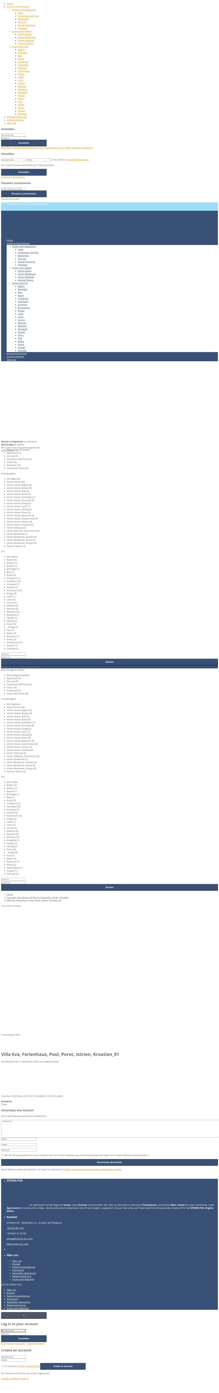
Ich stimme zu (71, 159)
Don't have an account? (13, 1346)
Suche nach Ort (20, 46)
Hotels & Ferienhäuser (18, 6)
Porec (21, 98)
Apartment (23, 19)
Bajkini (21, 49)
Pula (20, 101)
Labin (20, 77)
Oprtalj (21, 95)
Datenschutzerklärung (23, 1270)
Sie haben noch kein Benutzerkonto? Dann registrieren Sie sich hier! (36, 147)
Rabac (21, 104)
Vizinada (22, 113)
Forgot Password (36, 1346)
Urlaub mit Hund (26, 25)
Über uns (11, 123)
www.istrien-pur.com (17, 1247)
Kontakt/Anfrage (39, 203)
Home (10, 3)
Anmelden (23, 143)
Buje (20, 55)
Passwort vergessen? (82, 147)
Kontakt (16, 1267)
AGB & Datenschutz (79, 159)
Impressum (18, 1273)
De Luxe (22, 22)
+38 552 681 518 (15, 1231)
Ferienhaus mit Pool (28, 16)
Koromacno (24, 71)
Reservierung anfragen (18, 1178)
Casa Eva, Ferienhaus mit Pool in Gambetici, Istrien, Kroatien (38, 897)
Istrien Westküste (27, 37)
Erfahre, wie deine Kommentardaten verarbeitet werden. (92, 1172)
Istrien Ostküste (26, 40)
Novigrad (22, 92)
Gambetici (23, 64)
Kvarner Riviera (25, 43)
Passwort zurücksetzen (24, 194)
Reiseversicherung (21, 1279)
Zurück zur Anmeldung (13, 177)
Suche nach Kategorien (24, 9)
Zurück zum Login (10, 198)
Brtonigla (22, 52)
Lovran (21, 83)
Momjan (22, 86)
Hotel (20, 12)
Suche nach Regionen (23, 1282)
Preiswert (22, 28)
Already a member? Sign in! (15, 1382)
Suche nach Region (22, 31)
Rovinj (21, 107)
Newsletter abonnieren (24, 1276)
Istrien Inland (24, 34)
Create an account (62, 1369)
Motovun (22, 89)
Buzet (21, 58)
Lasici (20, 80)
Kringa (21, 74)
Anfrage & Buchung (17, 117)
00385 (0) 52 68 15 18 (18, 203)
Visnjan (21, 110)
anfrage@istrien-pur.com (19, 1242)
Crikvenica (23, 61)
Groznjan (22, 68)
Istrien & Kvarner (15, 120)
